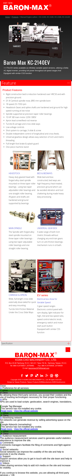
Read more (7, 411)
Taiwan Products (33, 382)
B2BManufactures (45, 382)
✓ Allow (4, 390)
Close (3, 386)
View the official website (26, 411)
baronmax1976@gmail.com (38, 368)
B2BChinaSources (58, 382)
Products (15, 17)
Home (7, 17)
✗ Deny (4, 393)
